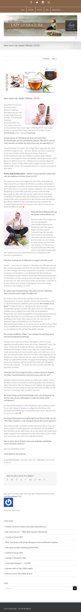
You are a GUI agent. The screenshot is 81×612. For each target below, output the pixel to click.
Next (53, 59)
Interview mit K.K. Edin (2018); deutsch (18, 574)
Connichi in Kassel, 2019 (14, 537)
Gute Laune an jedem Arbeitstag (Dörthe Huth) (21, 548)
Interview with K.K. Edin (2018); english (19, 568)
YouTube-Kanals (9, 133)
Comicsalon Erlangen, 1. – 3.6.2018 (17, 563)
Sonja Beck (31, 133)
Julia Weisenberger (12, 460)
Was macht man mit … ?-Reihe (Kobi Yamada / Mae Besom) (26, 532)
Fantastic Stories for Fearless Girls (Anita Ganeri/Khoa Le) (25, 527)
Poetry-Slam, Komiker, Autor (14, 174)
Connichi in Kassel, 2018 (14, 553)
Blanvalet (41, 460)
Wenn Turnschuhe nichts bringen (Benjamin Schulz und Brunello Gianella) (31, 542)
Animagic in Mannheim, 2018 (15, 558)
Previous (46, 59)
